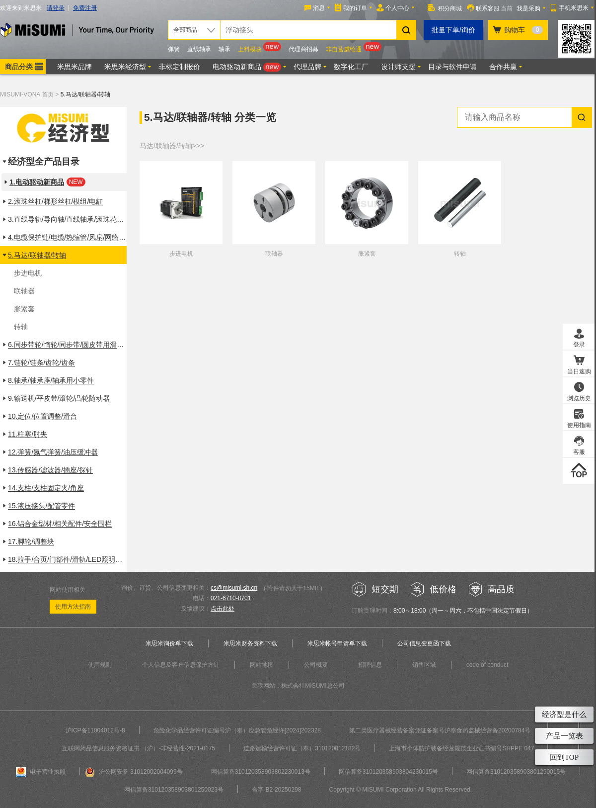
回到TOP (564, 757)
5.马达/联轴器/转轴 (86, 94)
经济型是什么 (564, 714)
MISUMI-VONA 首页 (27, 94)
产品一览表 (564, 736)
